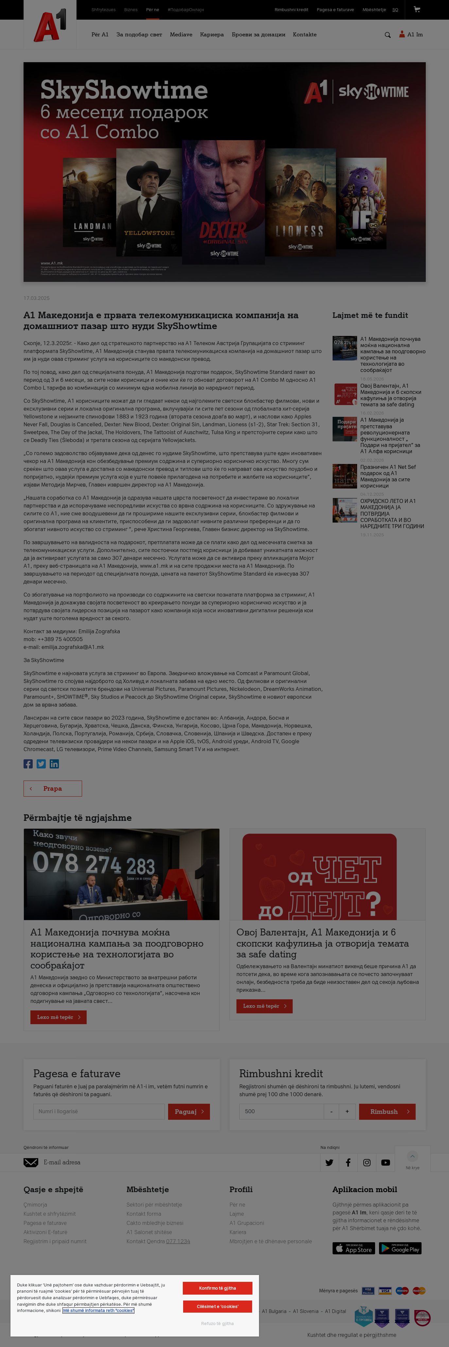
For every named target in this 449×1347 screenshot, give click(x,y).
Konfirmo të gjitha (217, 1288)
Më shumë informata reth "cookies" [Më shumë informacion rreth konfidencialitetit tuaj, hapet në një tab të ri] (98, 1310)
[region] (134, 1306)
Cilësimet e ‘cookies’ (218, 1306)
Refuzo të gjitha (217, 1323)
